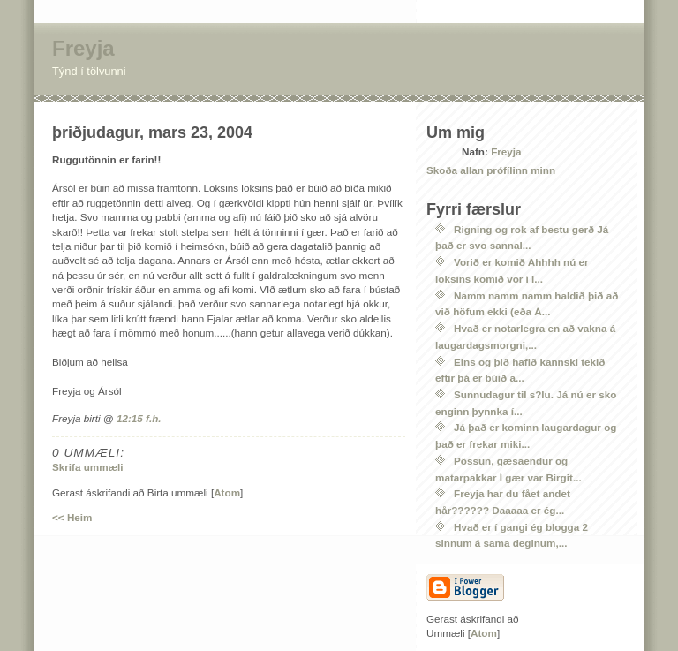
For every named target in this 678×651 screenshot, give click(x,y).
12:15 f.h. (139, 418)
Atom (227, 492)
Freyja (83, 48)
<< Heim (72, 517)
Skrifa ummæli (88, 467)
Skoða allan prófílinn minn (490, 170)
